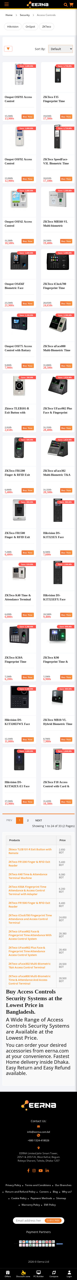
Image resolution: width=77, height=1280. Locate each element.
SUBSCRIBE (53, 1220)
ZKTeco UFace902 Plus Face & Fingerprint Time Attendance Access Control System (57, 414)
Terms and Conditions (38, 1185)
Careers (44, 1191)
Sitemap (61, 1198)
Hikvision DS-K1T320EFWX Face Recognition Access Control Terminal (17, 726)
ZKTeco (46, 26)
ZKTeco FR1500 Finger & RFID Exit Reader (17, 537)
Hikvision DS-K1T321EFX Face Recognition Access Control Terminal (55, 601)
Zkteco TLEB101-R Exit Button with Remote (17, 412)
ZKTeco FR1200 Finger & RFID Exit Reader (17, 475)
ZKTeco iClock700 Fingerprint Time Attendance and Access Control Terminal (57, 290)
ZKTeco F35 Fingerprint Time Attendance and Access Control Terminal (57, 103)
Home (9, 15)
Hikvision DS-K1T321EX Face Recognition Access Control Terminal (55, 539)
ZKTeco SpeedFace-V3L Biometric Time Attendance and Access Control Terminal (57, 165)
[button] (66, 5)
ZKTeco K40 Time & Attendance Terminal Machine (18, 599)
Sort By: (40, 49)
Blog (55, 1191)
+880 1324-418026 (38, 1140)
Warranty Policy (31, 1204)
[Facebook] (28, 1170)
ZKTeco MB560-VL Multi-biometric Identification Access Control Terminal (56, 228)
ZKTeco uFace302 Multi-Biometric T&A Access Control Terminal (56, 477)
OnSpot (30, 26)
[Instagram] (34, 1170)
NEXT (38, 820)
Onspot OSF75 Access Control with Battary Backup (18, 350)
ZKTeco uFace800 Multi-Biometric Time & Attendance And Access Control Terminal (30, 979)
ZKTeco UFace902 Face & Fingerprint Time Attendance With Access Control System (30, 935)
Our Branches (63, 1185)
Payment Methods (41, 1198)
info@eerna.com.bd (38, 1132)
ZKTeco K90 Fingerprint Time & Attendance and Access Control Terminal (57, 664)
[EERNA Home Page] (38, 4)
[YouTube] (41, 1170)
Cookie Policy (18, 1198)
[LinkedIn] (47, 1170)
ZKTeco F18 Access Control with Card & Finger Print (56, 786)
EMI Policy (50, 1204)
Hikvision (12, 26)
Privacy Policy (13, 1185)
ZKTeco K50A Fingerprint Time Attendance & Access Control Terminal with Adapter (27, 890)
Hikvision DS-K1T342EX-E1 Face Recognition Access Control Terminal (17, 788)
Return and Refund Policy (20, 1191)
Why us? (67, 1191)
